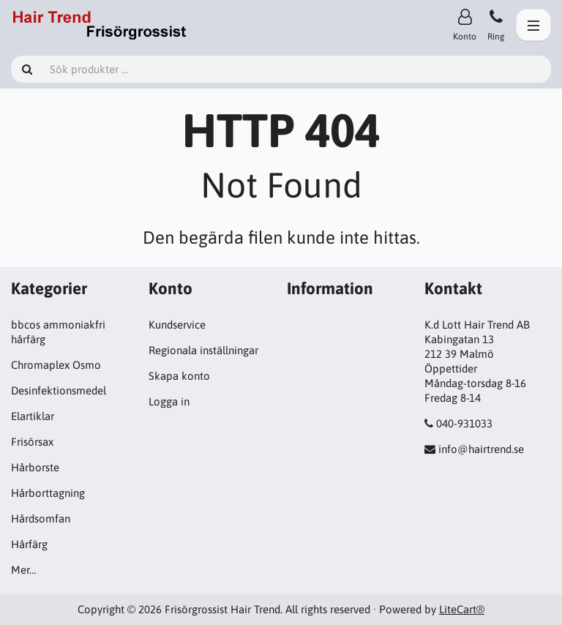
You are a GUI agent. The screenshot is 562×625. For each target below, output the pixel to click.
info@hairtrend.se (481, 449)
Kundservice (177, 324)
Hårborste (35, 467)
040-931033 (464, 423)
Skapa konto (179, 376)
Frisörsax (32, 441)
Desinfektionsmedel (58, 390)
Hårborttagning (48, 493)
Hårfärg (29, 544)
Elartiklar (32, 416)
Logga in (169, 401)
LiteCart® (461, 609)
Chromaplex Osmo (56, 365)
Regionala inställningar (203, 350)
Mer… (23, 570)
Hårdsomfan (40, 518)
